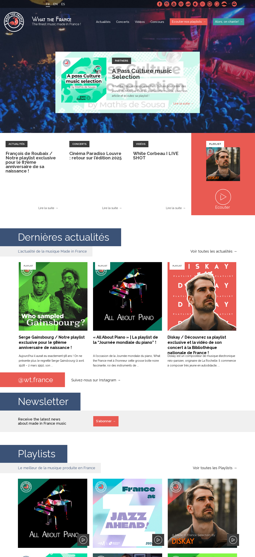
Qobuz (217, 4)
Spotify (181, 4)
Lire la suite (181, 103)
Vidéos (140, 22)
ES (63, 4)
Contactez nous (234, 4)
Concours (157, 22)
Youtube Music (202, 4)
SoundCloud (224, 4)
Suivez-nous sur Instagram (93, 380)
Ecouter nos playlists (187, 21)
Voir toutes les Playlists (212, 468)
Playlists (36, 454)
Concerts (122, 22)
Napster (209, 4)
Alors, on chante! (227, 21)
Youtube (174, 4)
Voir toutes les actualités (211, 251)
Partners (121, 60)
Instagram (166, 4)
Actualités (103, 22)
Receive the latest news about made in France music (42, 421)
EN (55, 4)
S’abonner (104, 421)
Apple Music (195, 4)
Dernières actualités (63, 237)
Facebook (159, 4)
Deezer (188, 4)
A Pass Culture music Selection (142, 73)
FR (48, 4)
